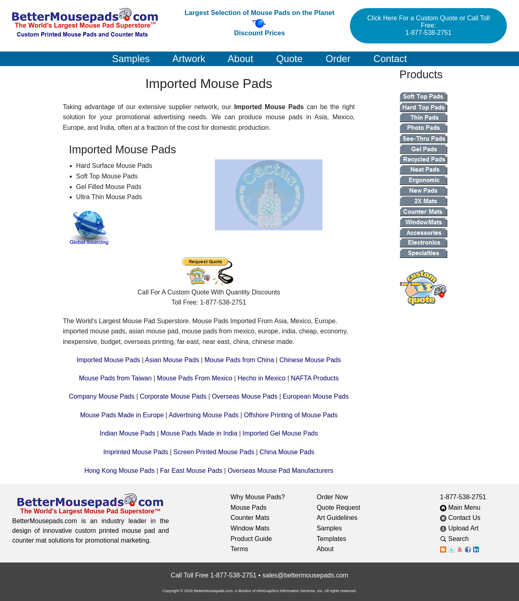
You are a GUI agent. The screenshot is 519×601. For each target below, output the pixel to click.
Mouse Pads (248, 507)
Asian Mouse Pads (172, 359)
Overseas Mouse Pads (244, 396)
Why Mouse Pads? (257, 497)
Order (338, 58)
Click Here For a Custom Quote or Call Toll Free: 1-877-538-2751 (428, 25)
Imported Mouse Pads (108, 359)
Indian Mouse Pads (127, 433)
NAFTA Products (315, 378)
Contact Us (460, 517)
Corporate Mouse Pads (173, 396)
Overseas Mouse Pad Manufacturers (280, 470)
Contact (390, 58)
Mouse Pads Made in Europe (121, 415)
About (240, 58)
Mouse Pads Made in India (199, 433)
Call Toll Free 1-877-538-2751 (213, 575)
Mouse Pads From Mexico (194, 378)
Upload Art (460, 528)
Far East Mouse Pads (191, 470)
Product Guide (251, 538)
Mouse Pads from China (239, 359)
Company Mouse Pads (102, 396)
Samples (131, 58)
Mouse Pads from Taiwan (115, 378)
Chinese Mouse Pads (310, 359)
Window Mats (249, 528)
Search (460, 538)
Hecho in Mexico (261, 378)
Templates (331, 538)
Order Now (332, 497)
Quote (289, 58)
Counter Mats (249, 517)
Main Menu (460, 507)
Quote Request (338, 507)
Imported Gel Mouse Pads (280, 433)
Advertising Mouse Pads (204, 415)
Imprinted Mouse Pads (135, 452)
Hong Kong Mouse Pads (119, 470)
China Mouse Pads (287, 452)
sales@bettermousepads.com (305, 575)
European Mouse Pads (316, 396)
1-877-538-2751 (463, 497)
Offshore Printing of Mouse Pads (291, 415)
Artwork (188, 58)
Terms (239, 548)
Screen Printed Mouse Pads (214, 452)
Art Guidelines (337, 517)
